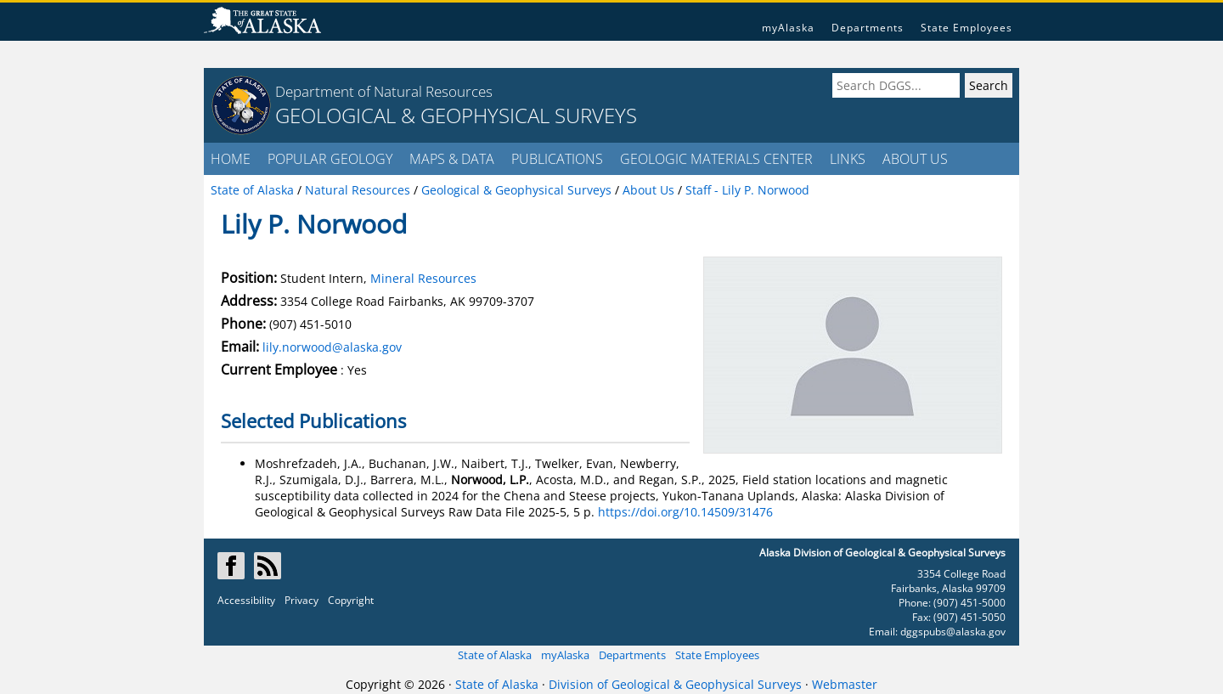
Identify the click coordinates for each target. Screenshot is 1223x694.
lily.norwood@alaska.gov (332, 347)
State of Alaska (495, 655)
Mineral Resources (423, 278)
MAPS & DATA (451, 159)
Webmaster (844, 684)
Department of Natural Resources (384, 91)
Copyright (351, 600)
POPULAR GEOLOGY (330, 159)
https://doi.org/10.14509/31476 (685, 512)
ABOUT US (915, 159)
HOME (231, 159)
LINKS (847, 159)
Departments (867, 27)
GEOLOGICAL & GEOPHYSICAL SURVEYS (456, 115)
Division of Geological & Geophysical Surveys (675, 684)
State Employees (966, 27)
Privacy (301, 600)
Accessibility (246, 600)
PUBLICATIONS (557, 159)
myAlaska (788, 27)
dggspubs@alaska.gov (953, 631)
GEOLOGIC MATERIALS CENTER (716, 159)
